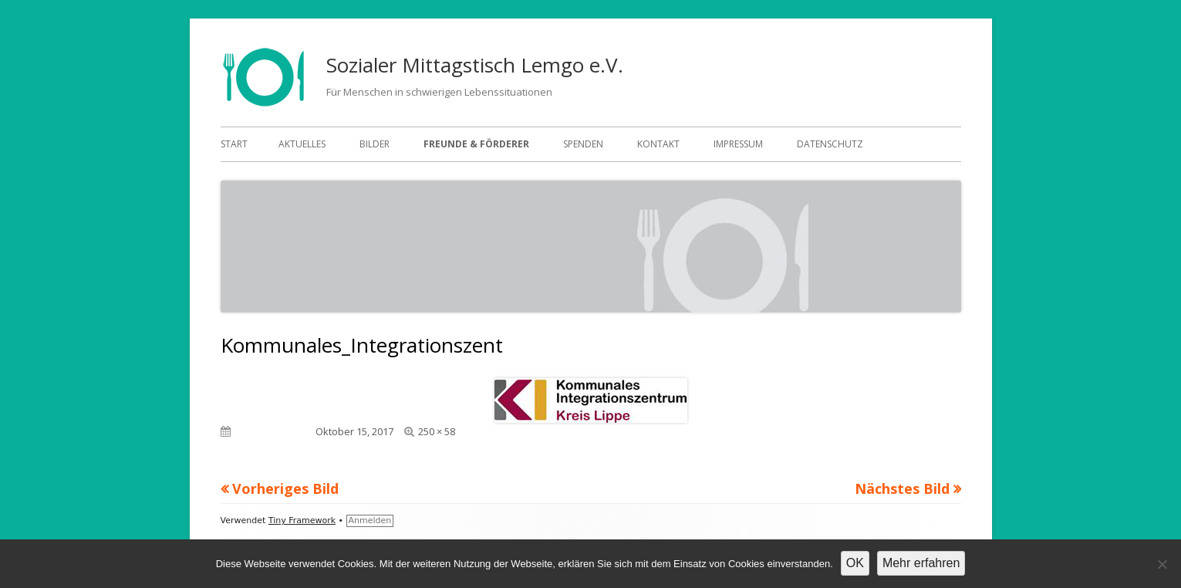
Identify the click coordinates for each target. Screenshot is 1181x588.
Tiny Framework (302, 520)
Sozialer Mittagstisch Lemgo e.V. (474, 65)
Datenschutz (830, 143)
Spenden (583, 143)
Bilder (374, 143)
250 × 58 (436, 431)
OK (855, 562)
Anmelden (370, 520)
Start (234, 143)
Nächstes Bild (902, 488)
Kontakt (658, 143)
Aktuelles (302, 143)
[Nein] (1161, 564)
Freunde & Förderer (476, 143)
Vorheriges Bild (285, 488)
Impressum (738, 143)
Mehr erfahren (921, 562)
